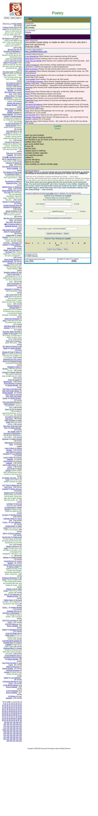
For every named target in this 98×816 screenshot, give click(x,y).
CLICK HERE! (48, 184)
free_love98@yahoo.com (34, 51)
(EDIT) (28, 18)
